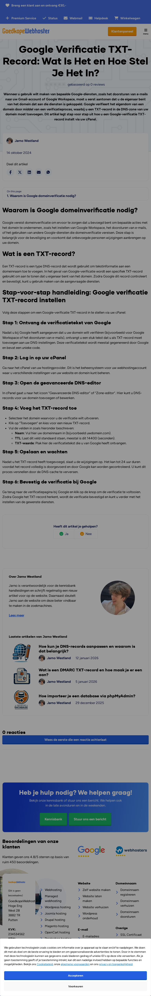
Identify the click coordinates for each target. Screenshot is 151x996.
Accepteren (75, 975)
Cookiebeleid (45, 964)
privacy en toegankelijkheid (116, 964)
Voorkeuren (75, 986)
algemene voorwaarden (75, 964)
